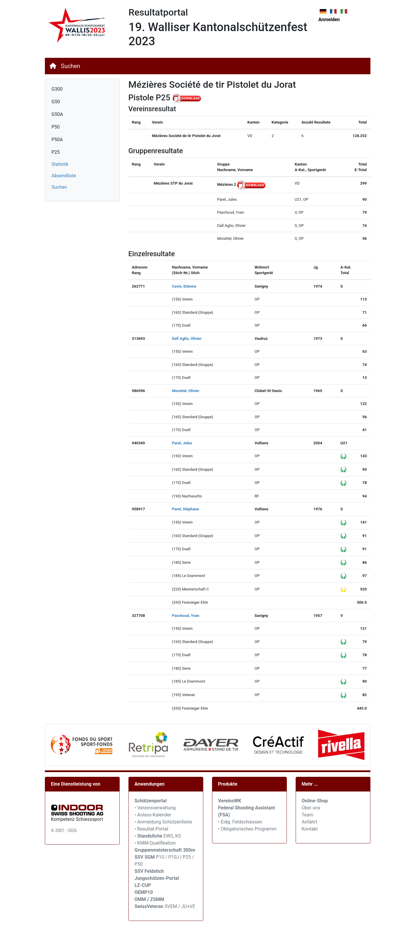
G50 (56, 101)
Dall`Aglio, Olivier (186, 338)
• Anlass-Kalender (153, 815)
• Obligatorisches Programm (247, 829)
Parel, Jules (182, 443)
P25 (56, 152)
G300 (57, 89)
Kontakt (310, 829)
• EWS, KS (158, 836)
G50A (57, 114)
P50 (56, 127)
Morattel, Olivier (185, 391)
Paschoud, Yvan (185, 615)
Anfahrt (309, 822)
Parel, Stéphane (185, 509)
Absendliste (64, 175)
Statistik (60, 164)
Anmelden (329, 19)
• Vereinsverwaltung (155, 808)
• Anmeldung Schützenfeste (163, 822)
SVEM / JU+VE (180, 906)
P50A (57, 139)
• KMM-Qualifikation (155, 843)
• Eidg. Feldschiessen (240, 822)
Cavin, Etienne (184, 286)
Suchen (70, 66)
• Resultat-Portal (151, 829)
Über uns (311, 808)
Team (308, 815)
